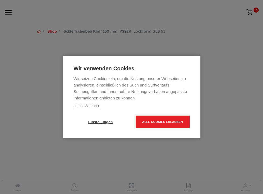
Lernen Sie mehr (87, 106)
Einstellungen (100, 122)
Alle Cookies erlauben (162, 121)
